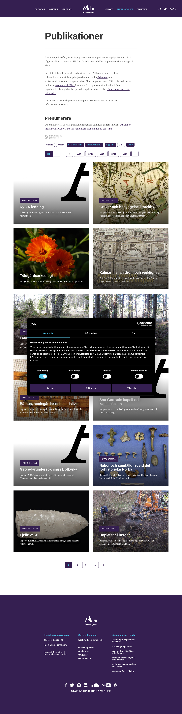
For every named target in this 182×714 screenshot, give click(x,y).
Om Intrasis (83, 651)
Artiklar (61, 145)
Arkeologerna (88, 9)
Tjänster (142, 9)
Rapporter (110, 145)
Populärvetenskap (94, 145)
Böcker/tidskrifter (75, 145)
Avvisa (50, 388)
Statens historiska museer (91, 691)
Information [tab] (91, 333)
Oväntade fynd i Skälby (123, 671)
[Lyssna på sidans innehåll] (165, 9)
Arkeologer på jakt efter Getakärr (123, 641)
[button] (159, 9)
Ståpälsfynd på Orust (122, 647)
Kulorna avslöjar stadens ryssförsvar (124, 665)
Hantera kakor (85, 659)
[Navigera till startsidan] (91, 625)
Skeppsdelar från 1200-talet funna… (123, 652)
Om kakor (83, 655)
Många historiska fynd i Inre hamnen (123, 659)
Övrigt (130, 145)
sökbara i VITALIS (65, 85)
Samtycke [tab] (48, 333)
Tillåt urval (91, 388)
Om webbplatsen (86, 647)
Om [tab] (133, 333)
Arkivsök (102, 77)
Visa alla (49, 145)
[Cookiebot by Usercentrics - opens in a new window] (139, 324)
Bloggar (40, 9)
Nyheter (53, 9)
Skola (121, 145)
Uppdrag (67, 9)
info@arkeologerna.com (55, 645)
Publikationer (125, 9)
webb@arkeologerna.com (90, 640)
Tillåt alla (131, 388)
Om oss (109, 9)
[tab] (90, 154)
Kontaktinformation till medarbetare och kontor (55, 653)
